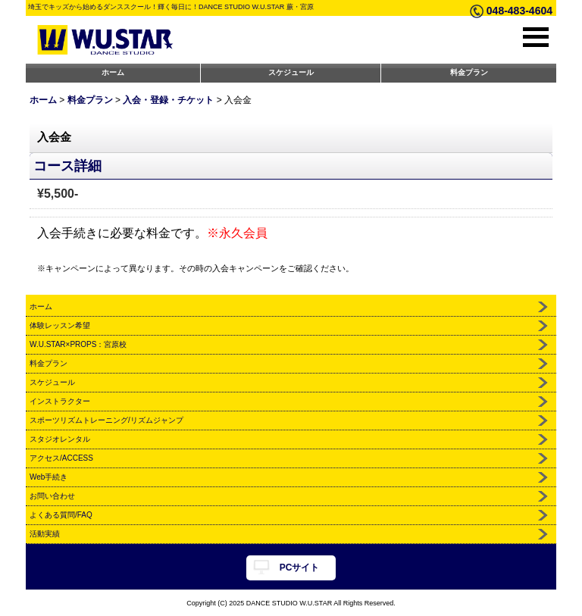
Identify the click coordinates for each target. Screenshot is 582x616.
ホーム (113, 72)
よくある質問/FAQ (61, 515)
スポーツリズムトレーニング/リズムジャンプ (106, 420)
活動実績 (45, 534)
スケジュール (291, 72)
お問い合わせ (52, 496)
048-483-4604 (519, 11)
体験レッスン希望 (60, 325)
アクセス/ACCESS (61, 458)
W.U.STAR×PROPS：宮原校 (78, 344)
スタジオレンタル (60, 439)
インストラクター (60, 401)
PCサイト (300, 567)
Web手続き (48, 477)
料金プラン (469, 72)
